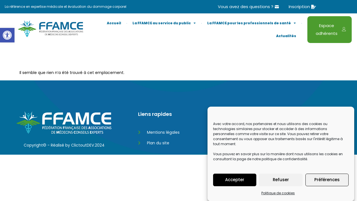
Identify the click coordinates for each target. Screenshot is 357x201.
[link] (7, 35)
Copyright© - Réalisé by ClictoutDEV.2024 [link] (64, 145)
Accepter (234, 186)
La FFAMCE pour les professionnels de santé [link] (251, 23)
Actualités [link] (286, 36)
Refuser (281, 186)
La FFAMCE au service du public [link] (164, 23)
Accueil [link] (114, 23)
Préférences (327, 186)
